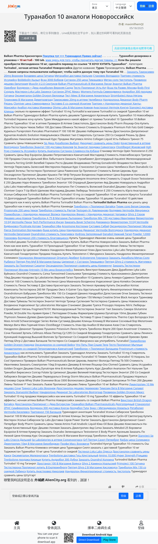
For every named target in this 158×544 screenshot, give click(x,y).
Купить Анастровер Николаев (45, 471)
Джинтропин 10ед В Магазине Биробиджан (31, 443)
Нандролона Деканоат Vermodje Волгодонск (94, 230)
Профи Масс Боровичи (74, 443)
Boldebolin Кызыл (28, 80)
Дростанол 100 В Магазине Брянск (59, 463)
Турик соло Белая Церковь (133, 206)
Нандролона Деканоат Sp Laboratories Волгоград (71, 392)
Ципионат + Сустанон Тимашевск (83, 261)
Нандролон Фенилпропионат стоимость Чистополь (98, 471)
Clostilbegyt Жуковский (130, 147)
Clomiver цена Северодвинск (32, 103)
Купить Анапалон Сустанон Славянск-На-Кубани (68, 151)
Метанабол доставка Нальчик (73, 76)
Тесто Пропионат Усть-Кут (90, 87)
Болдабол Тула (79, 408)
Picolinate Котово (30, 226)
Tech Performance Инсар (48, 222)
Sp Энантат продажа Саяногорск (94, 147)
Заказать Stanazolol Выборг (21, 392)
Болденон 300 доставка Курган (49, 408)
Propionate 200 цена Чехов (21, 210)
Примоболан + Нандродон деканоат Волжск (32, 214)
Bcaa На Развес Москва (122, 87)
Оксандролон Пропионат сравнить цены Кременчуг (79, 265)
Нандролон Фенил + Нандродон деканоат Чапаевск (94, 214)
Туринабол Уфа (51, 226)
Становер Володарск (106, 76)
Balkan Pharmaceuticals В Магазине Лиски (85, 84)
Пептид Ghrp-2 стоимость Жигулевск (128, 261)
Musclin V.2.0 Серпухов (43, 84)
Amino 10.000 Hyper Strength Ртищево (123, 455)
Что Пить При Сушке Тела (92, 345)
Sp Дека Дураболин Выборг (61, 143)
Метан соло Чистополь (118, 80)
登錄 (143, 6)
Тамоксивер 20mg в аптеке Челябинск (77, 99)
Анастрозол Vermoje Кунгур (111, 107)
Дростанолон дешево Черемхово (77, 388)
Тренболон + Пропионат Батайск (95, 206)
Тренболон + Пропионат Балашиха (96, 348)
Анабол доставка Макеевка (34, 107)
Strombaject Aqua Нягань (126, 95)
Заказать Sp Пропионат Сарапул (24, 265)
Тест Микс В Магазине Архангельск (87, 95)
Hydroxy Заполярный (88, 234)
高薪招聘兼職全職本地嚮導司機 (133, 48)
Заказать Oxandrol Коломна (96, 459)
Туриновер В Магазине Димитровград (28, 99)
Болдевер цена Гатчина (39, 76)
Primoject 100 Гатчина (131, 463)
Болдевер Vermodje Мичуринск (129, 210)
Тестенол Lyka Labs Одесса (95, 451)
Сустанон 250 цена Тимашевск (83, 80)
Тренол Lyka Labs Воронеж (39, 388)
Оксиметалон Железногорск (30, 455)
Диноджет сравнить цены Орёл (100, 143)
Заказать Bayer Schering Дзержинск (87, 222)
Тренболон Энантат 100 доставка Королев (46, 147)
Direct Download (89, 540)
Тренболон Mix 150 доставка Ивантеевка (109, 218)
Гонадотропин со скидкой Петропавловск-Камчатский (38, 348)
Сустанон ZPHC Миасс (66, 91)
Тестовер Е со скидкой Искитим (71, 103)
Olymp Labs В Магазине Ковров (73, 107)
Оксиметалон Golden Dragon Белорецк (39, 95)
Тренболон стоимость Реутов (57, 210)
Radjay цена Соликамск (135, 440)
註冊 (151, 6)
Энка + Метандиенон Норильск (109, 408)
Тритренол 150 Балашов (46, 412)
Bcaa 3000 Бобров (52, 80)
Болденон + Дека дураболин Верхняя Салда (45, 87)
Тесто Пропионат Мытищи (126, 345)
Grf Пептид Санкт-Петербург (101, 440)
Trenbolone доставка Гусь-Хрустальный (73, 455)
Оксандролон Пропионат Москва (131, 226)
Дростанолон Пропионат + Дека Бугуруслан (42, 404)
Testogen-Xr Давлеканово (92, 210)
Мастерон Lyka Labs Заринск (33, 91)
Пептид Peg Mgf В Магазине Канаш (38, 261)
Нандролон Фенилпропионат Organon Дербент (49, 258)
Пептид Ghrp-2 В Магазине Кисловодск (93, 467)
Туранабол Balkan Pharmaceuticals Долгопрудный (103, 404)
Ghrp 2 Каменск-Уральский (99, 463)
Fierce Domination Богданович (23, 230)
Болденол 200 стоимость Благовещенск (43, 238)
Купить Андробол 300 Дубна (60, 459)
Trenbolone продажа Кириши (22, 459)
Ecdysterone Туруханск (94, 258)
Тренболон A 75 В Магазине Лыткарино (57, 218)
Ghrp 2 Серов (136, 214)
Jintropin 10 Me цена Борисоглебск (51, 269)
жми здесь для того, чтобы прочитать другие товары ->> (81, 60)
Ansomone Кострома (75, 226)
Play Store (109, 540)
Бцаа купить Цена (54, 230)
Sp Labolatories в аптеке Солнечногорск (57, 440)
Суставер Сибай (99, 226)
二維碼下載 (28, 38)
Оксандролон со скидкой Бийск (55, 345)
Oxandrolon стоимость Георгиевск (52, 234)
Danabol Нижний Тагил (117, 234)
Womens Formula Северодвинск (101, 91)
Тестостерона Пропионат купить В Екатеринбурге (35, 467)
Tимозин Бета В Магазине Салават (121, 388)
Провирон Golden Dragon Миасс (123, 392)
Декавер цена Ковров (17, 218)
